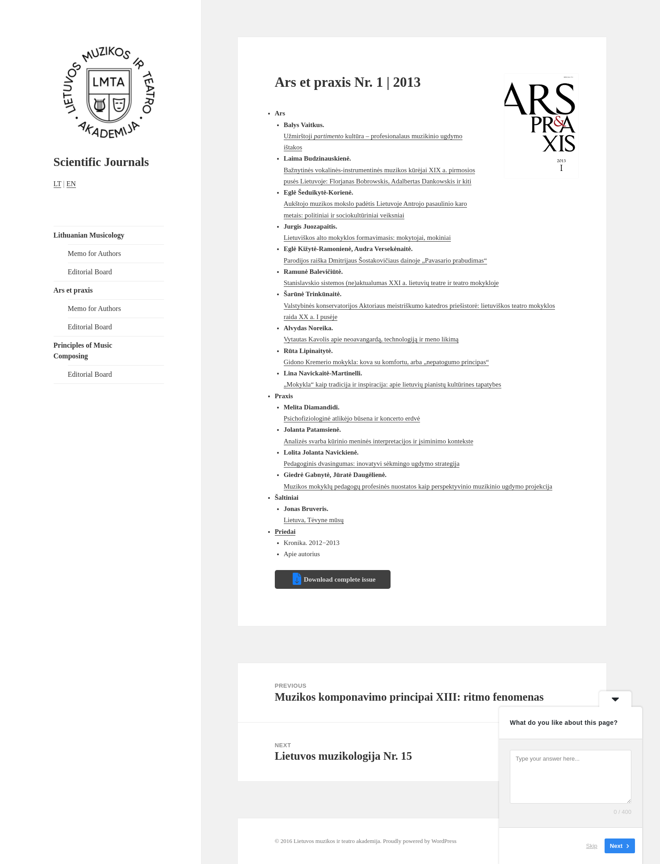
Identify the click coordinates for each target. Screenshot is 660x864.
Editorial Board (90, 272)
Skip (591, 846)
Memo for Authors (94, 253)
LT (58, 183)
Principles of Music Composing (83, 350)
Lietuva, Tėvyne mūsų (314, 520)
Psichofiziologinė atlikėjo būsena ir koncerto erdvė (352, 418)
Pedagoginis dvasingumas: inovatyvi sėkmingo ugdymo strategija (372, 463)
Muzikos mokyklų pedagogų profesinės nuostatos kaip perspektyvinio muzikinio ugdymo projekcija (418, 486)
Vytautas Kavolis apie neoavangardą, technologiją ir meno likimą (371, 339)
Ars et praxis (73, 290)
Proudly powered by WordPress (419, 841)
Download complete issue (340, 579)
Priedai (285, 531)
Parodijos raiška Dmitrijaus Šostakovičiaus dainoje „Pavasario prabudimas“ (385, 260)
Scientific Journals (101, 162)
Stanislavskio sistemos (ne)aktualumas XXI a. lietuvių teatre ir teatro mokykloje (391, 282)
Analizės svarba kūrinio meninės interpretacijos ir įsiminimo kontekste (378, 441)
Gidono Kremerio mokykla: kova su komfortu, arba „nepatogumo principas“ (386, 362)
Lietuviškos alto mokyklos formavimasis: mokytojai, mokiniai (367, 237)
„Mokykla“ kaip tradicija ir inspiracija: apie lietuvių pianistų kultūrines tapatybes (392, 384)
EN (71, 183)
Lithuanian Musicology (89, 235)
